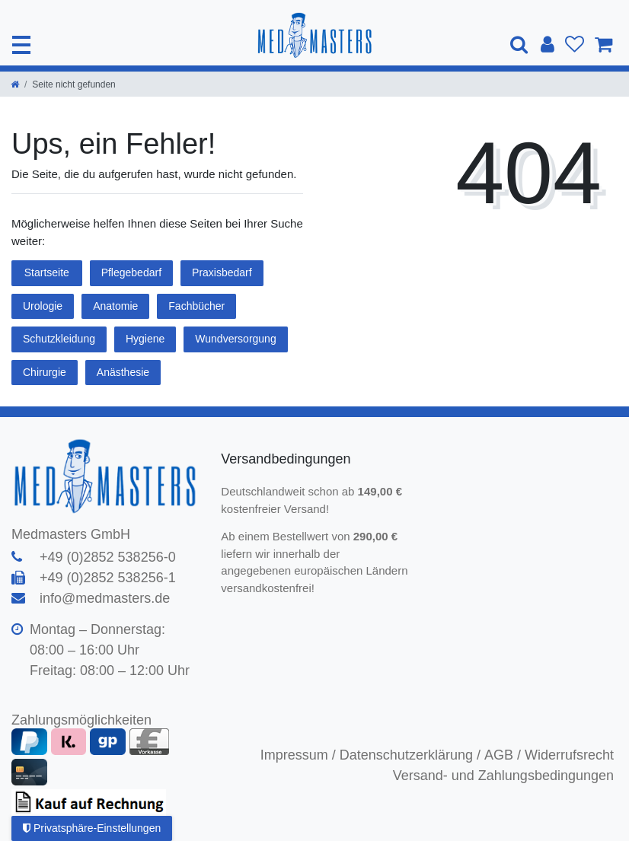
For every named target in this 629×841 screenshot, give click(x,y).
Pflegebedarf (131, 272)
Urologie (42, 306)
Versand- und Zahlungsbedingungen (503, 775)
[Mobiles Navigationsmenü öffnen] (21, 45)
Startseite (46, 272)
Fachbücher (196, 306)
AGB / (502, 755)
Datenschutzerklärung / (410, 755)
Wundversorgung (235, 339)
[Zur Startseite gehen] (15, 84)
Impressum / (298, 755)
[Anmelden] (547, 45)
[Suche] (520, 44)
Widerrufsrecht (569, 755)
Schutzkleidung (59, 339)
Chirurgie (44, 372)
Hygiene (145, 339)
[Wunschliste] (574, 45)
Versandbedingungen (287, 459)
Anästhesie (123, 372)
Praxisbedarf (222, 272)
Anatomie (115, 306)
